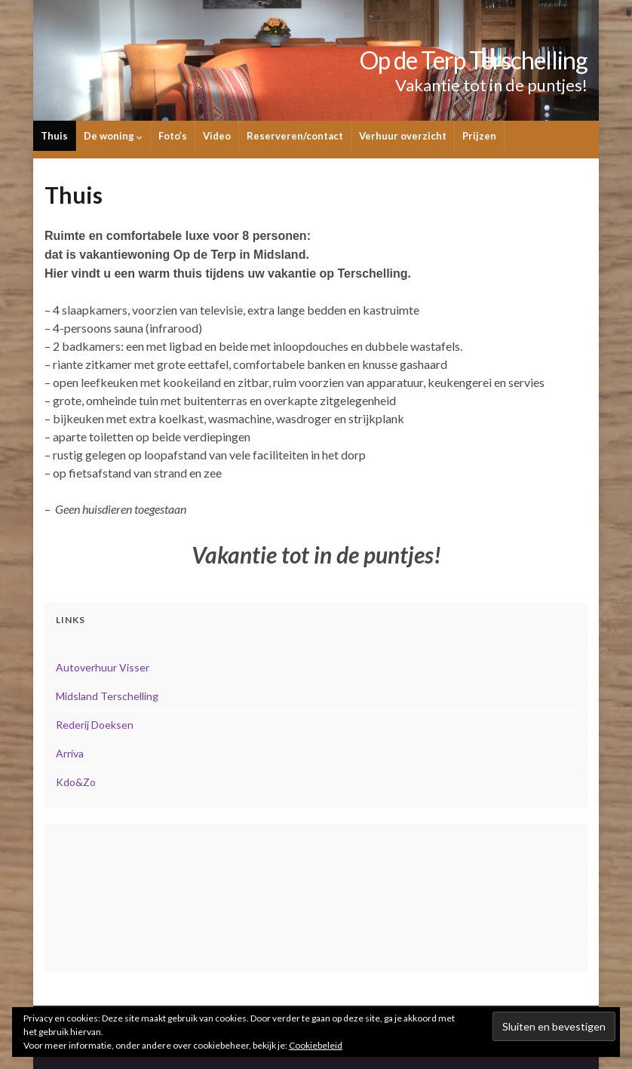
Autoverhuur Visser (102, 667)
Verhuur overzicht (402, 136)
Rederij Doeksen (94, 724)
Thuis (54, 136)
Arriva (70, 753)
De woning (113, 136)
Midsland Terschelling (107, 696)
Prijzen (479, 136)
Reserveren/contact (295, 136)
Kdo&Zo (76, 782)
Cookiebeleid (315, 1045)
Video (217, 136)
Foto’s (172, 136)
